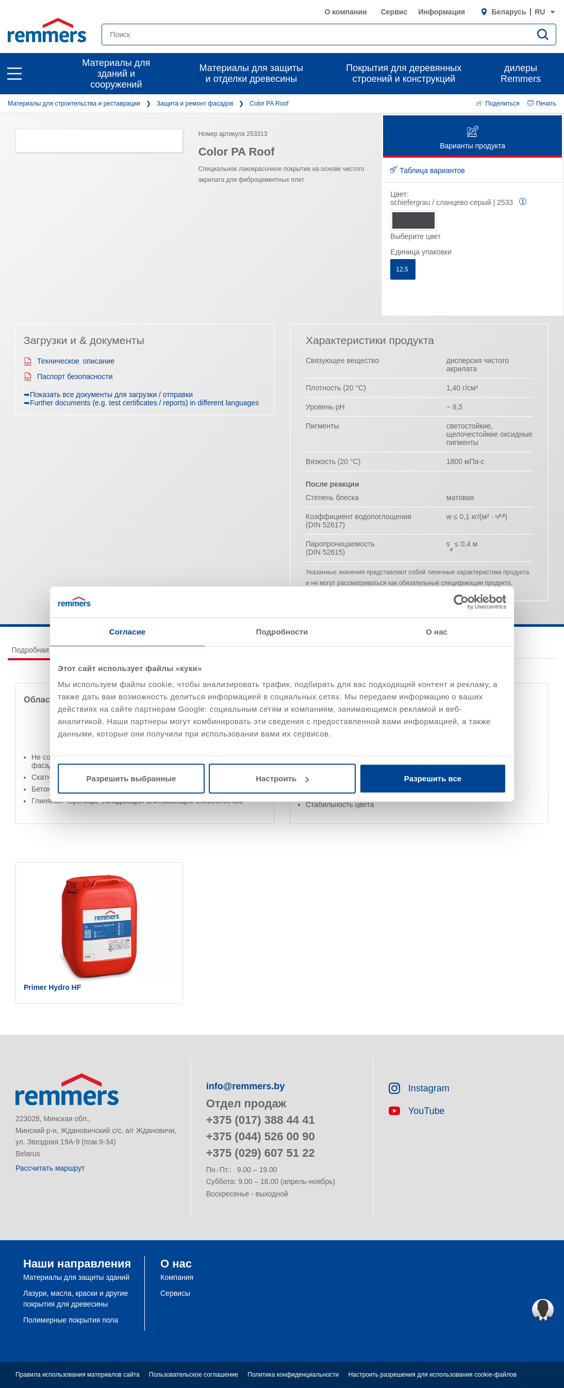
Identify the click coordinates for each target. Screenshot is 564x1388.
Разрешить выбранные (131, 778)
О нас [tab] (436, 631)
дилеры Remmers (521, 73)
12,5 (403, 269)
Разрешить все (432, 778)
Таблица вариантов (427, 170)
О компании (345, 12)
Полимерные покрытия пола (70, 1320)
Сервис (394, 12)
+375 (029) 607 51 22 (260, 1152)
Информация (441, 12)
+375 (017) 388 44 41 (260, 1119)
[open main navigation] (14, 73)
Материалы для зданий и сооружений (116, 74)
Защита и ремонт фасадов (195, 103)
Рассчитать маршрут (50, 1168)
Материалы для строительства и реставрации (74, 103)
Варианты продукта (472, 138)
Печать (541, 103)
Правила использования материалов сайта (77, 1374)
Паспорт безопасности (68, 376)
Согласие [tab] (127, 631)
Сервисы (175, 1293)
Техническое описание (69, 361)
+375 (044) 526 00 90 (260, 1136)
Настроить (282, 778)
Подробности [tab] (282, 631)
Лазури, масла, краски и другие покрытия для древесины (75, 1298)
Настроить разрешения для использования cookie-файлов (433, 1374)
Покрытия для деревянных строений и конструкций (403, 73)
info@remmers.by (245, 1086)
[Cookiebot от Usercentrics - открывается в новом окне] (461, 601)
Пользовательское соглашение (193, 1374)
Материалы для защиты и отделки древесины (251, 73)
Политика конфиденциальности (293, 1374)
